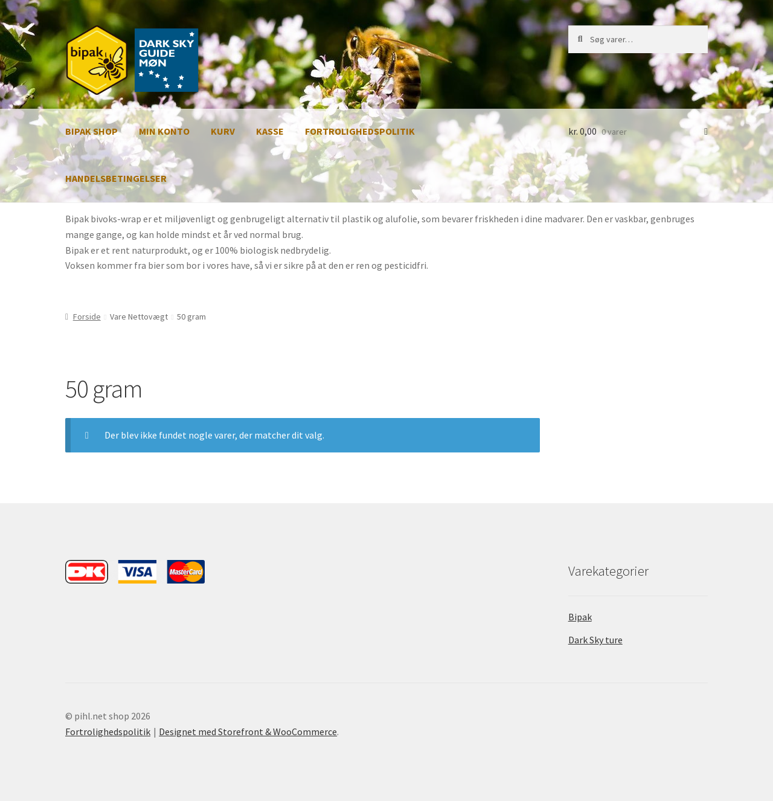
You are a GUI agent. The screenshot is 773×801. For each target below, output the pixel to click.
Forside (87, 316)
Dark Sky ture (595, 640)
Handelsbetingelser (116, 178)
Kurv (223, 131)
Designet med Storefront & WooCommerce (248, 731)
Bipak (580, 617)
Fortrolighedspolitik (360, 131)
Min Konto (164, 131)
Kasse (270, 131)
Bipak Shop (91, 131)
